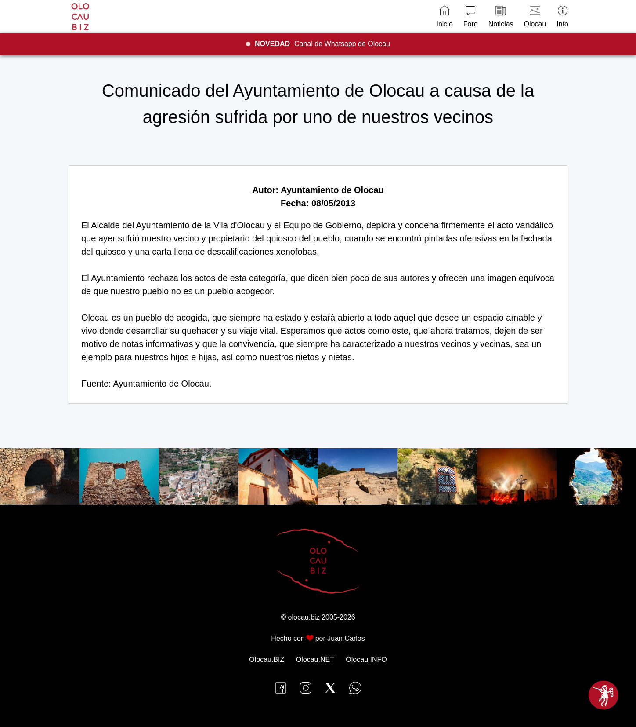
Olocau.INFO (366, 659)
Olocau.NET (315, 659)
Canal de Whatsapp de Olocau (322, 43)
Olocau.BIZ (266, 659)
